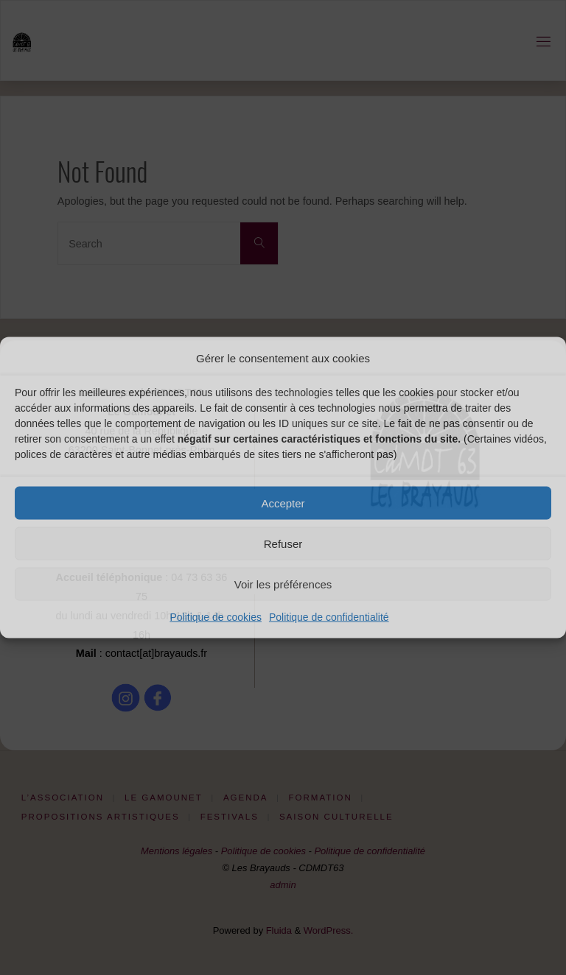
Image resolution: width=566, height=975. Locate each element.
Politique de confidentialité (329, 617)
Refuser (283, 543)
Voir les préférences (283, 583)
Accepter (282, 502)
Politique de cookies (216, 617)
